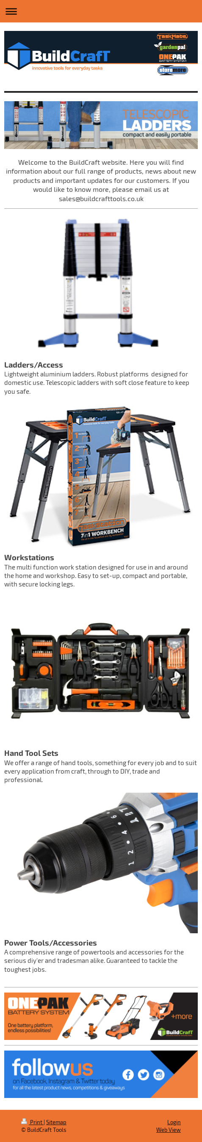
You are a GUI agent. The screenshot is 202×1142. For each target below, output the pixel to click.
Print (32, 1122)
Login (174, 1122)
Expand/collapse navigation (101, 11)
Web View (168, 1129)
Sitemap (56, 1122)
